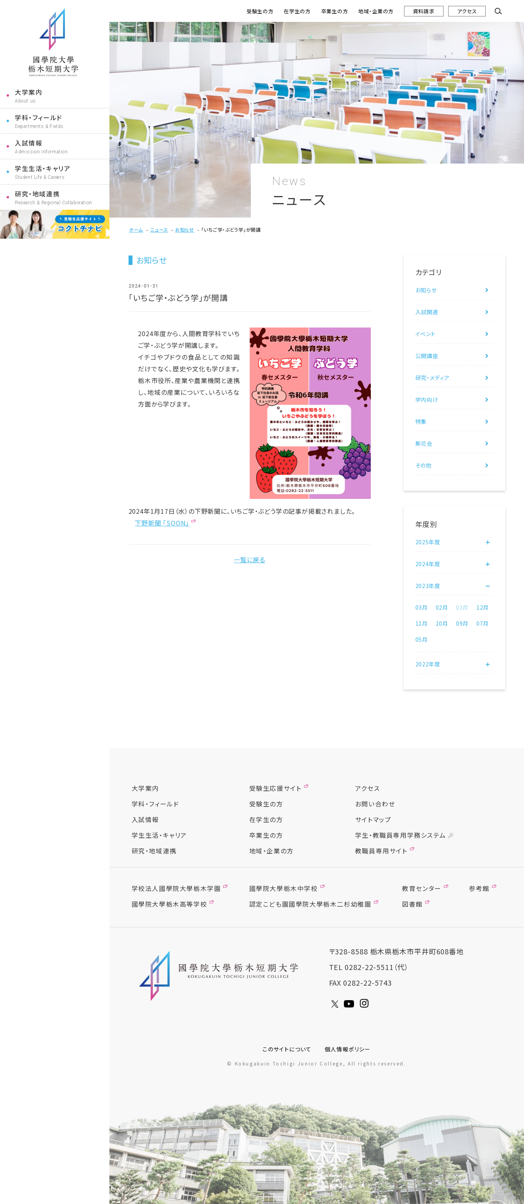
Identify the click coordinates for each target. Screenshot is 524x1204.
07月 (482, 623)
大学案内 (28, 92)
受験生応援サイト (275, 788)
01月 (462, 607)
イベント (425, 334)
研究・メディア (432, 378)
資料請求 (424, 11)
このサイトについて (287, 1049)
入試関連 (426, 312)
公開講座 (426, 356)
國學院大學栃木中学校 (283, 888)
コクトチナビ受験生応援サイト (54, 224)
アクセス (467, 11)
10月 (442, 623)
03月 (421, 607)
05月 (421, 639)
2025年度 (427, 542)
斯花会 (424, 443)
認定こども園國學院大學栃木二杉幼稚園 (310, 904)
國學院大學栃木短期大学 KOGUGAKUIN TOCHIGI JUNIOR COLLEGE (53, 42)
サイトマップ (373, 819)
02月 (442, 607)
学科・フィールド (39, 117)
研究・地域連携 (37, 193)
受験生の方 (260, 11)
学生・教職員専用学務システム (400, 835)
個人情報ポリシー (348, 1049)
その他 (423, 465)
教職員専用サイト (381, 850)
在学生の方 (297, 11)
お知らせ (184, 229)
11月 (421, 623)
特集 (421, 421)
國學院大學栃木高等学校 (169, 904)
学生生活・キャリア (42, 168)
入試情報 (28, 143)
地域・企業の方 (375, 11)
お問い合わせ (375, 803)
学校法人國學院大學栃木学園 (176, 888)
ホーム (136, 229)
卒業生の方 (334, 11)
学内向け (426, 399)
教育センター (422, 888)
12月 (482, 607)
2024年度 (427, 564)
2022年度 (427, 664)
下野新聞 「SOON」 (162, 522)
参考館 (479, 888)
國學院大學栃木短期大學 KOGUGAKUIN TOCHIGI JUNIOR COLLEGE (220, 976)
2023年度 (427, 586)
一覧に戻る (249, 559)
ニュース (159, 229)
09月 (462, 623)
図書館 (412, 904)
